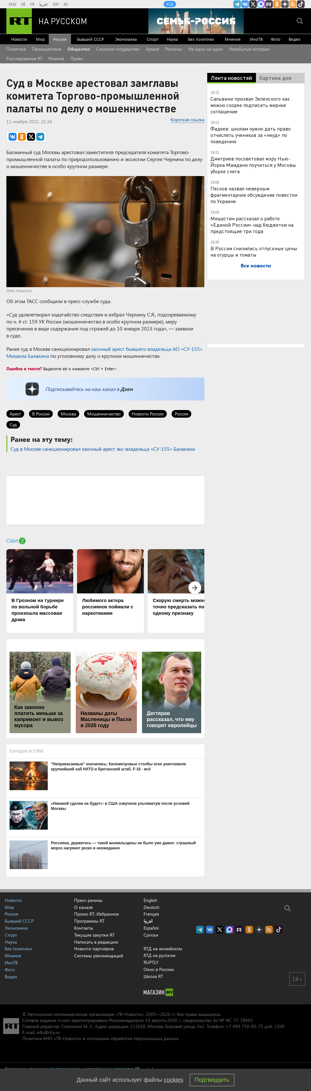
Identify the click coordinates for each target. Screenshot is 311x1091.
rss (293, 4)
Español (151, 928)
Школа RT (153, 976)
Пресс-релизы (88, 900)
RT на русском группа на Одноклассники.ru (277, 4)
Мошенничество (104, 414)
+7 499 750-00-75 (244, 1026)
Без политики (201, 39)
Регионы (173, 49)
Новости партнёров (94, 949)
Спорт (153, 39)
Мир (40, 39)
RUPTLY (151, 962)
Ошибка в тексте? (24, 368)
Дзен (126, 389)
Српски (151, 935)
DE (23, 4)
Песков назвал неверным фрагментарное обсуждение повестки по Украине (253, 194)
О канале (83, 907)
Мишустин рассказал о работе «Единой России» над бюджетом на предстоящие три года (251, 224)
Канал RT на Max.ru (261, 4)
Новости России (148, 414)
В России (41, 414)
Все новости (256, 265)
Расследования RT (24, 58)
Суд (13, 425)
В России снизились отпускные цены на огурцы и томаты (253, 251)
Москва (68, 414)
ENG (12, 4)
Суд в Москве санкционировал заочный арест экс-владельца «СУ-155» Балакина (103, 448)
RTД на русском (159, 955)
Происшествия (46, 49)
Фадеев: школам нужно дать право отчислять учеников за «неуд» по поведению (250, 135)
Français (151, 914)
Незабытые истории (249, 49)
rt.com (64, 1020)
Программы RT (89, 921)
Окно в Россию (159, 969)
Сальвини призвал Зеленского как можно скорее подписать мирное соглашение (250, 105)
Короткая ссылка (187, 120)
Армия (152, 49)
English (150, 900)
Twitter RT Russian (253, 4)
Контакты (83, 928)
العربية (43, 4)
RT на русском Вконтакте (245, 4)
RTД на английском (163, 949)
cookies (173, 1080)
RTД (169, 4)
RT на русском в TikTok (301, 4)
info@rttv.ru (48, 1032)
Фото (275, 39)
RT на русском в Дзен (285, 4)
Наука (172, 39)
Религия (56, 58)
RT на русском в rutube (269, 4)
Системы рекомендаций (98, 956)
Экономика (126, 39)
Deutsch (151, 907)
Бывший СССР (90, 39)
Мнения (233, 39)
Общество (78, 49)
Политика (16, 49)
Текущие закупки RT (94, 935)
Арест (15, 414)
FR (32, 4)
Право (76, 58)
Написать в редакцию (96, 942)
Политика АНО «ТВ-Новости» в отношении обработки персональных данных (100, 1038)
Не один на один (205, 49)
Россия (60, 39)
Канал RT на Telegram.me (237, 4)
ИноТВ (256, 39)
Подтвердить (212, 1080)
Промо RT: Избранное (96, 914)
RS (66, 4)
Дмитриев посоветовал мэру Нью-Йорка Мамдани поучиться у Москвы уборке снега (253, 164)
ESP (56, 4)
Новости (19, 39)
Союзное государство (117, 49)
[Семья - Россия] (196, 21)
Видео (294, 39)
